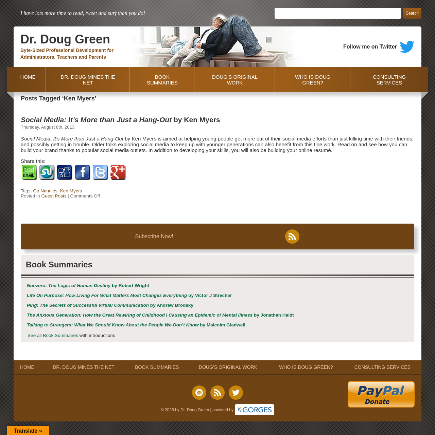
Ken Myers (71, 190)
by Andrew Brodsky (110, 305)
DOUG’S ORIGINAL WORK (235, 80)
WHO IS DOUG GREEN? (312, 80)
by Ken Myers (120, 120)
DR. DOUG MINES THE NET (87, 80)
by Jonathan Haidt (160, 315)
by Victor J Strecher (129, 295)
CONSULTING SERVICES (389, 80)
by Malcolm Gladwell (136, 324)
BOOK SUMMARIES (162, 80)
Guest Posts (53, 195)
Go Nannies (45, 190)
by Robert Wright (88, 285)
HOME (26, 80)
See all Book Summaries (53, 335)
